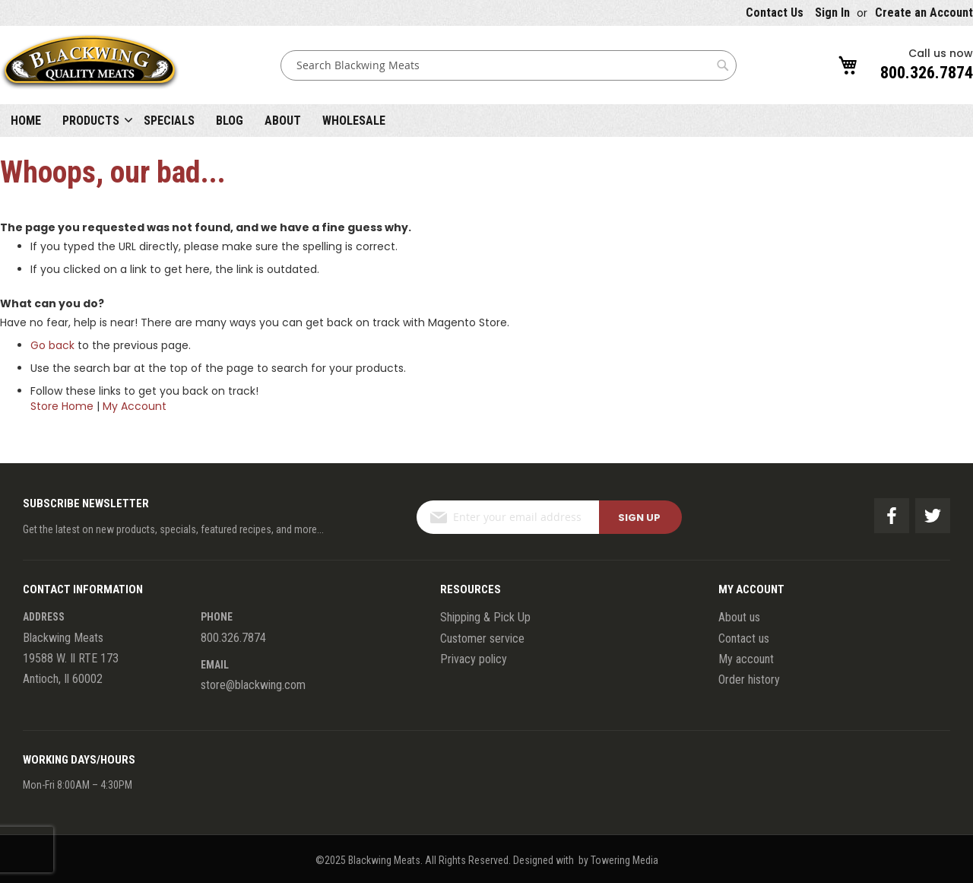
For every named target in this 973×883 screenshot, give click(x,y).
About (283, 120)
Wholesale (353, 120)
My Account (134, 406)
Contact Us (774, 12)
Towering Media (624, 860)
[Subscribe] (640, 517)
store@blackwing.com (253, 685)
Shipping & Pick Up (485, 617)
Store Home (61, 406)
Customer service (482, 638)
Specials (169, 120)
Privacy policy (473, 659)
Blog (229, 120)
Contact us (743, 638)
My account (746, 659)
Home (26, 120)
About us (739, 617)
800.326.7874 (926, 72)
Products (90, 120)
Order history (749, 679)
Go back (52, 345)
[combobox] (508, 65)
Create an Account (924, 12)
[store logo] (89, 65)
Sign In (832, 12)
